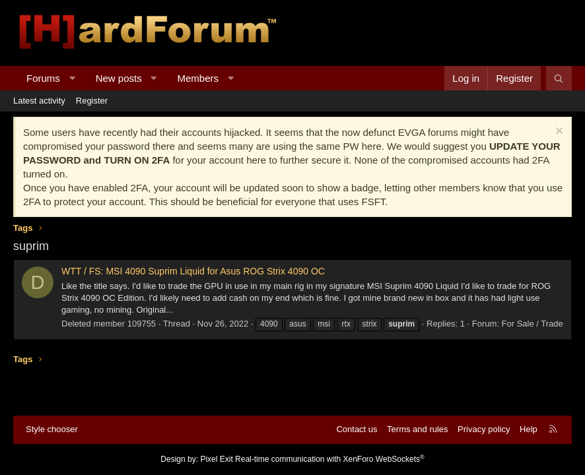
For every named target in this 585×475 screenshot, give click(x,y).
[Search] (559, 78)
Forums (43, 78)
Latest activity (39, 101)
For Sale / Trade (532, 324)
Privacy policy (484, 429)
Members (198, 78)
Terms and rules (417, 429)
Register (92, 101)
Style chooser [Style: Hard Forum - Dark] (52, 429)
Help (528, 429)
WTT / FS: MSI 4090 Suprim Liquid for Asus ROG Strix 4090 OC (193, 271)
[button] (71, 78)
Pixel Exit (216, 459)
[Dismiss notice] (557, 132)
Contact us (356, 429)
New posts (119, 78)
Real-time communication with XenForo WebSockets (330, 459)
